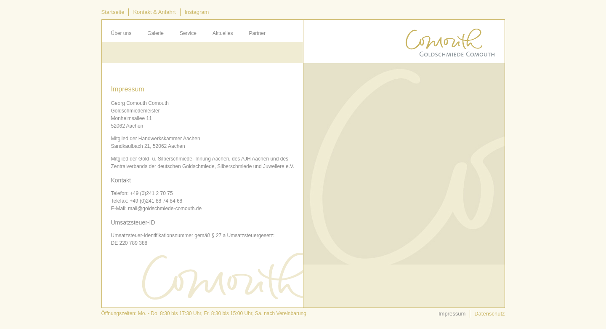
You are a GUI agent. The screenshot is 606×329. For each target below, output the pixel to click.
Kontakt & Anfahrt (154, 12)
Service (188, 33)
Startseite (113, 12)
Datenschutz (489, 313)
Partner (257, 33)
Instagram (197, 12)
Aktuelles (223, 33)
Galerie (155, 33)
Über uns (121, 33)
